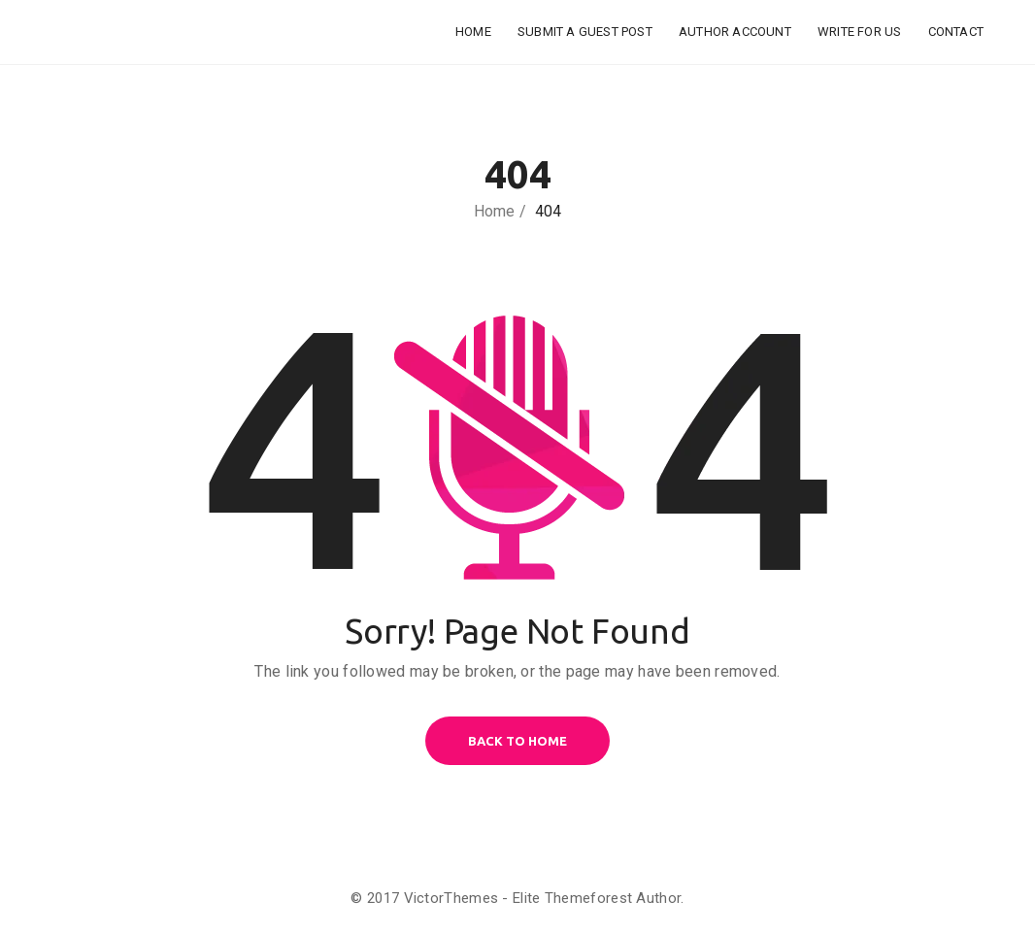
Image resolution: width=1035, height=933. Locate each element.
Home (473, 31)
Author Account (735, 31)
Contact (956, 31)
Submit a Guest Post (585, 31)
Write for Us (859, 31)
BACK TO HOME (517, 741)
